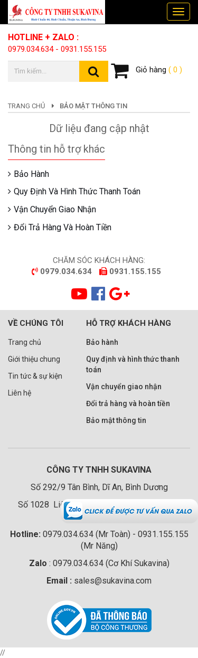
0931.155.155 (83, 49)
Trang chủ (26, 106)
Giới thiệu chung (34, 359)
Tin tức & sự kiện (35, 376)
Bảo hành (31, 174)
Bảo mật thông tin (116, 420)
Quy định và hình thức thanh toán (77, 191)
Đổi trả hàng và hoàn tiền (62, 227)
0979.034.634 (30, 49)
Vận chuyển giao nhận (55, 209)
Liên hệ (19, 393)
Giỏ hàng (146, 70)
